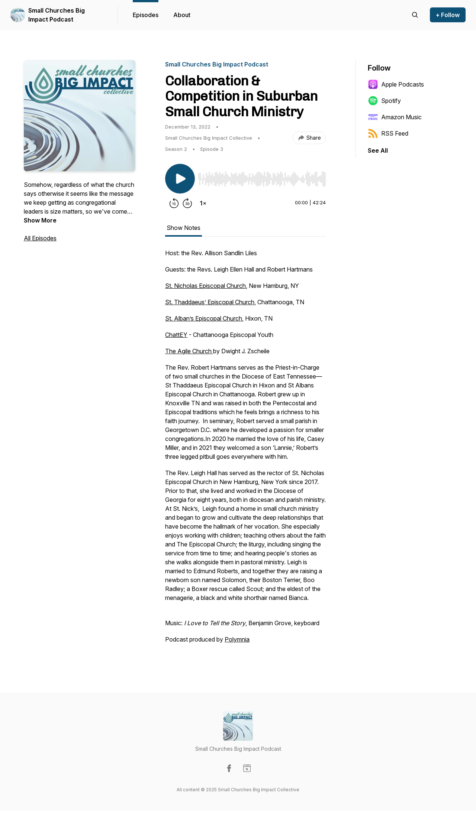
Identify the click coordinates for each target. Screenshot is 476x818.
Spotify (384, 100)
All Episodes (40, 238)
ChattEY (176, 334)
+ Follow (448, 15)
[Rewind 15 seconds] (174, 203)
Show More (40, 220)
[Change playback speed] (203, 203)
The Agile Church (189, 351)
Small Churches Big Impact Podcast (56, 15)
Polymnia (237, 639)
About (181, 15)
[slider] (262, 179)
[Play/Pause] (180, 179)
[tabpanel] (245, 450)
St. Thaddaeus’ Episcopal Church (209, 302)
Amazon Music (395, 117)
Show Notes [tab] (183, 227)
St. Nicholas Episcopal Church (205, 285)
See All (378, 150)
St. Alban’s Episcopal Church (203, 318)
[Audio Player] (262, 176)
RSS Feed (388, 133)
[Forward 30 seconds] (187, 203)
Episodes (145, 15)
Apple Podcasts (396, 84)
